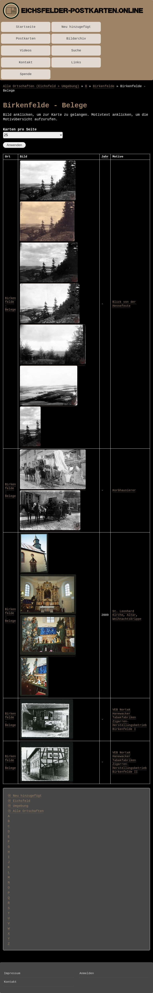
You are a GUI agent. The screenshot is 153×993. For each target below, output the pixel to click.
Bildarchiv (76, 38)
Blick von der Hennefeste (124, 304)
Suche (76, 50)
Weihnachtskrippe (126, 619)
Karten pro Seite (20, 129)
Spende (26, 74)
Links (76, 62)
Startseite (25, 27)
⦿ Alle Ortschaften (26, 811)
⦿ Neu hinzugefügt (25, 796)
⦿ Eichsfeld (19, 801)
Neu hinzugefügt (76, 27)
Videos (26, 50)
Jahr (105, 156)
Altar (131, 615)
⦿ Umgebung (18, 806)
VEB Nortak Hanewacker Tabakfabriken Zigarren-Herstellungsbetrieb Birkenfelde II (129, 762)
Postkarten (25, 38)
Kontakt (26, 62)
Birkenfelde (103, 86)
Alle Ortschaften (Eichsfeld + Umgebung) (41, 86)
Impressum (12, 973)
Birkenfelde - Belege (10, 615)
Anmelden (86, 973)
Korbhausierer (124, 490)
